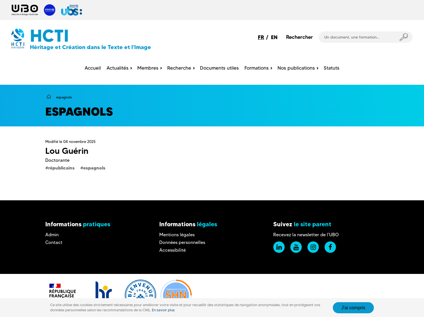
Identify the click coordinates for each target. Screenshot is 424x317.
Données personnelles (182, 242)
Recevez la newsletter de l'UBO (306, 234)
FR (261, 37)
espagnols (94, 168)
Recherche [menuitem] (179, 68)
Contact (53, 242)
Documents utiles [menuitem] (219, 68)
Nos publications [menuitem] (296, 68)
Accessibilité (172, 250)
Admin (52, 234)
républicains (61, 168)
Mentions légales (177, 234)
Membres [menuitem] (147, 68)
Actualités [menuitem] (118, 68)
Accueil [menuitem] (93, 68)
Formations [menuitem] (256, 68)
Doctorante (57, 160)
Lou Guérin (66, 151)
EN (274, 37)
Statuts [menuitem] (331, 68)
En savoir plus (163, 310)
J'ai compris (353, 307)
